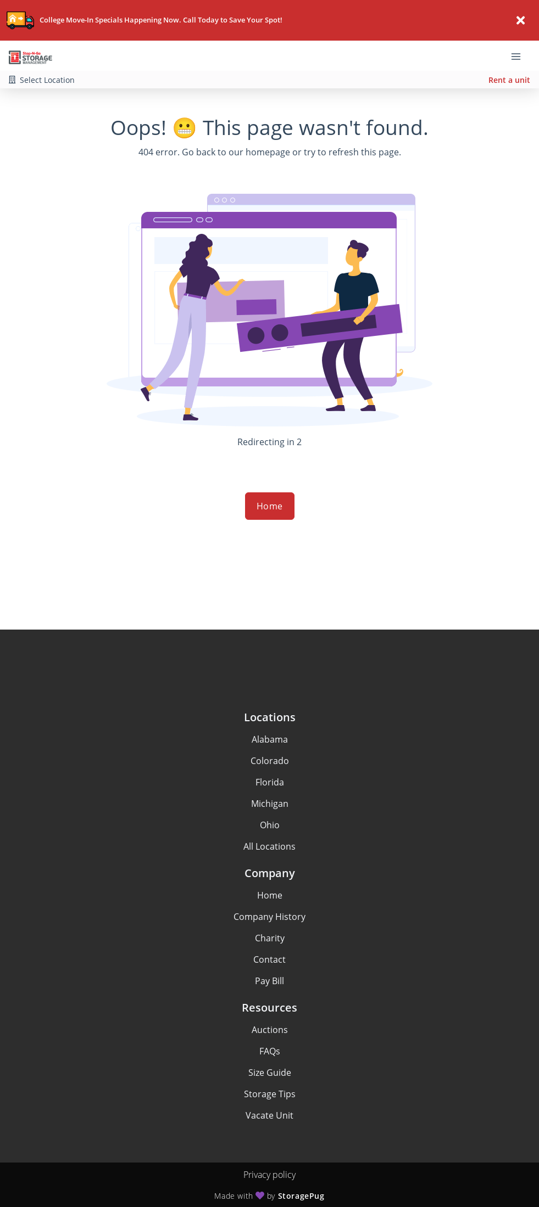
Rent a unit (509, 80)
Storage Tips (270, 1094)
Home (270, 506)
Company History (269, 917)
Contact (269, 959)
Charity (270, 938)
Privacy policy (269, 1175)
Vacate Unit (269, 1115)
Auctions (270, 1030)
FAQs (269, 1051)
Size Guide (269, 1072)
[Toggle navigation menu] (520, 56)
